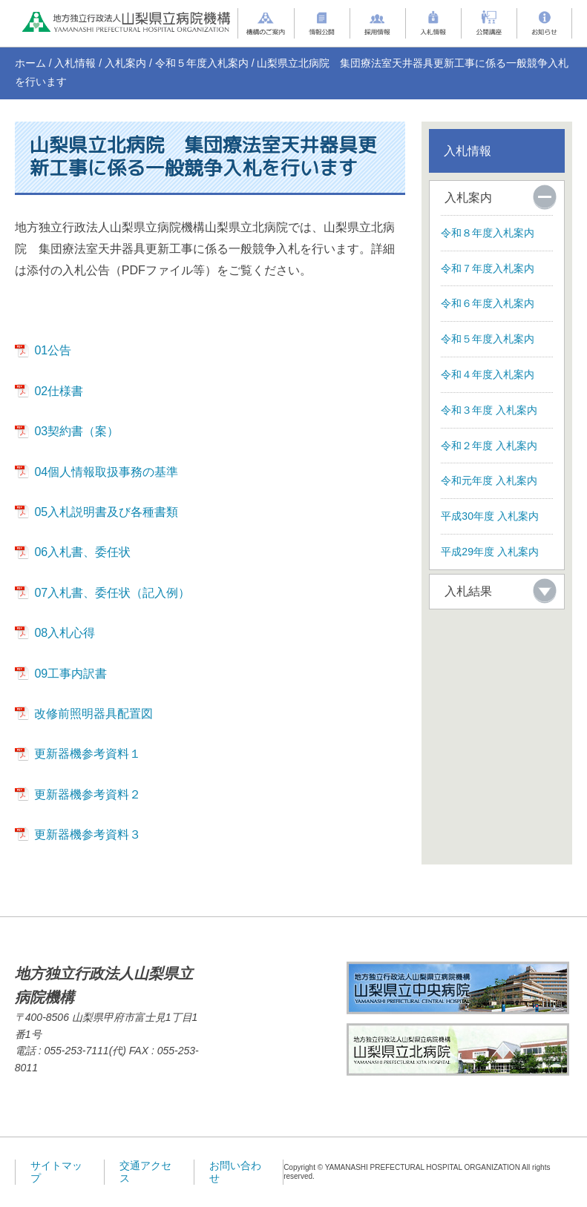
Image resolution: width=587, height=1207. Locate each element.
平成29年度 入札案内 (489, 552)
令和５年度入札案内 (202, 63)
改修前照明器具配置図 (93, 713)
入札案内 (125, 63)
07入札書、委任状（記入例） (112, 592)
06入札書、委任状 (82, 552)
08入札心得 (64, 632)
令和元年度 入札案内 (489, 480)
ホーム (30, 63)
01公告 (52, 350)
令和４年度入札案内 (487, 374)
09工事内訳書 (70, 673)
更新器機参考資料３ (87, 834)
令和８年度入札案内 (487, 233)
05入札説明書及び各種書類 (106, 512)
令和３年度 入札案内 (489, 410)
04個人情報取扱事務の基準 (106, 472)
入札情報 (75, 63)
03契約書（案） (76, 431)
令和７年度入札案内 (487, 268)
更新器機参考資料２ (87, 794)
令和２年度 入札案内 (489, 446)
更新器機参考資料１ (87, 753)
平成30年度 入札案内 (489, 516)
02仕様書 (58, 391)
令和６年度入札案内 (487, 303)
